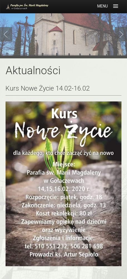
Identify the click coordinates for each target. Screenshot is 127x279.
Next (120, 34)
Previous (7, 34)
